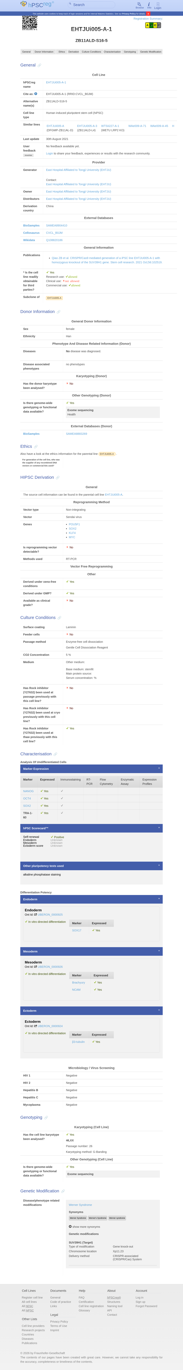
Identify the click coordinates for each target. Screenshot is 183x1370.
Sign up (140, 1302)
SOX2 (72, 529)
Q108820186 (54, 240)
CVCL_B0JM (54, 233)
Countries (28, 1334)
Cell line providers (33, 1326)
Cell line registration (91, 1306)
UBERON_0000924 (50, 1026)
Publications (29, 1343)
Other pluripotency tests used (43, 866)
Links (53, 1306)
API (109, 1310)
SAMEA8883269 (76, 434)
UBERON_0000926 (50, 967)
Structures (113, 1302)
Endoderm (30, 899)
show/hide (28, 156)
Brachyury (78, 983)
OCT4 (27, 799)
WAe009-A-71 (137, 126)
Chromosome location (83, 1251)
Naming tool (115, 1306)
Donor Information (44, 52)
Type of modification (81, 1247)
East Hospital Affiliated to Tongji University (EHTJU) (78, 170)
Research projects (33, 1330)
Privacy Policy (129, 14)
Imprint (54, 1330)
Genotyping (130, 52)
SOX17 (76, 930)
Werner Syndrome (80, 1205)
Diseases (27, 1339)
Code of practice (60, 1302)
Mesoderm (30, 951)
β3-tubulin (78, 1042)
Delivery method (79, 1256)
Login (157, 5)
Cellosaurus (31, 233)
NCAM (76, 990)
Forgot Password (146, 1306)
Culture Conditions (91, 52)
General (26, 52)
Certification (86, 1302)
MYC (72, 537)
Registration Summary (148, 18)
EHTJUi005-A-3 (87, 126)
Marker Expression (36, 769)
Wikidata (29, 240)
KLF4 (72, 533)
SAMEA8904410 (56, 225)
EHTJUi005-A (55, 126)
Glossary (84, 1310)
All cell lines (29, 1302)
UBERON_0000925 (50, 915)
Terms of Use (58, 1326)
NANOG (28, 791)
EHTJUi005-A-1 (56, 82)
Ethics (62, 52)
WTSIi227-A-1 (110, 126)
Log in (140, 1298)
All (27, 1306)
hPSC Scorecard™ (35, 828)
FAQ (81, 1298)
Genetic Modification (150, 52)
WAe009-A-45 (159, 126)
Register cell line (32, 1298)
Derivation (73, 52)
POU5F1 (74, 524)
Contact (112, 1315)
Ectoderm (29, 1011)
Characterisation (112, 52)
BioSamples (31, 225)
